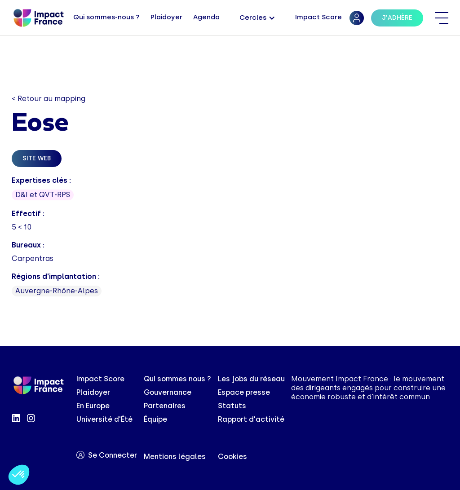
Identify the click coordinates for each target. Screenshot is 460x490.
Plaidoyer (93, 392)
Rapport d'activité (251, 419)
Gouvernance (167, 392)
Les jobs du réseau (251, 379)
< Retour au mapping (48, 98)
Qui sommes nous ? (177, 379)
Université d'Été (104, 419)
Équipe (155, 419)
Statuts (232, 406)
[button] (257, 18)
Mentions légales (175, 456)
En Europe (93, 406)
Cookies (232, 456)
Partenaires (165, 406)
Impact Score (100, 379)
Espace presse (244, 392)
